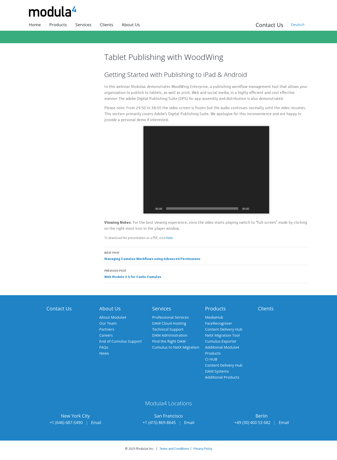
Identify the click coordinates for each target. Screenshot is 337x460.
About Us (110, 308)
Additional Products (222, 377)
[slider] (202, 208)
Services (83, 24)
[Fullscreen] (262, 208)
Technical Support (168, 329)
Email (96, 422)
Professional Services (170, 317)
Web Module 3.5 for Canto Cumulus (206, 273)
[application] (206, 170)
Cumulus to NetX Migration (175, 347)
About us (131, 24)
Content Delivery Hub (223, 329)
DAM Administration (169, 335)
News (104, 353)
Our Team (108, 323)
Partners (106, 329)
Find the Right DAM (169, 341)
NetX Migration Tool (222, 335)
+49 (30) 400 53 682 (252, 422)
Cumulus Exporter (220, 341)
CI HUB (211, 359)
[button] (206, 170)
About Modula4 (112, 317)
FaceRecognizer (218, 323)
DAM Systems (217, 371)
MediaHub (214, 317)
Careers (106, 335)
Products (58, 24)
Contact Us (269, 24)
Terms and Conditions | (176, 449)
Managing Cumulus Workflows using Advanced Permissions (206, 255)
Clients (106, 24)
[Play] (149, 208)
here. (169, 238)
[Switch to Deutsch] (297, 24)
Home (35, 24)
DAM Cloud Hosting (169, 323)
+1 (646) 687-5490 (66, 422)
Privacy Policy (203, 449)
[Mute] (254, 208)
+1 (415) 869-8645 (159, 422)
